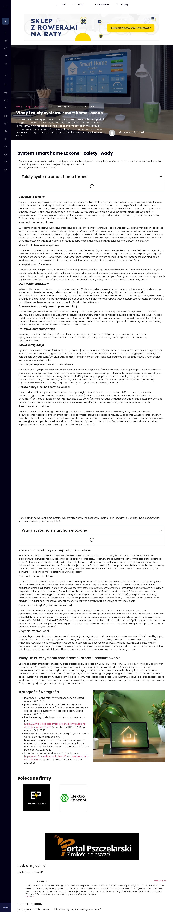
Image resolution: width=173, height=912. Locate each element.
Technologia (40, 106)
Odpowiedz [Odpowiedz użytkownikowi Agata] (30, 896)
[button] (161, 176)
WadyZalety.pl (23, 106)
